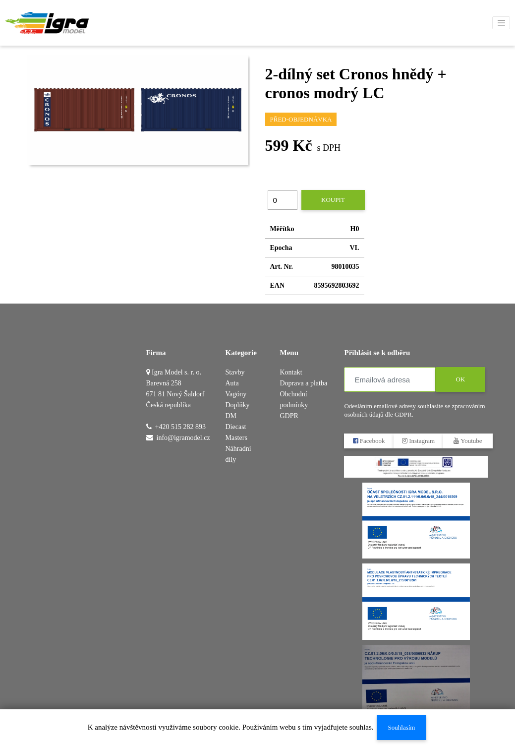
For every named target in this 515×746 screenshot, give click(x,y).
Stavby (235, 372)
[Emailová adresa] (390, 379)
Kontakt (291, 372)
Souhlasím (401, 727)
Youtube (468, 440)
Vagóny (236, 394)
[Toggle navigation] (501, 22)
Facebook (369, 440)
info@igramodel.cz (183, 437)
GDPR (289, 416)
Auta (232, 383)
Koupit (333, 199)
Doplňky (238, 405)
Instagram (418, 440)
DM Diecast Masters (236, 426)
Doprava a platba (303, 383)
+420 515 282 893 (180, 427)
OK (460, 379)
